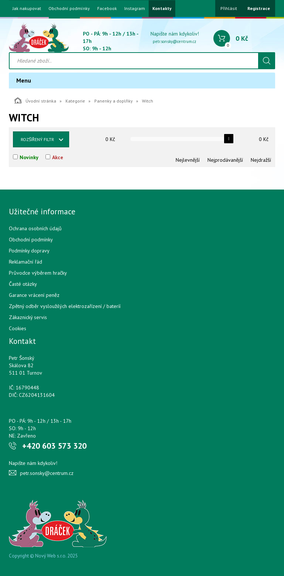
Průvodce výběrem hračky (38, 272)
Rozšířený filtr (37, 139)
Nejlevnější (188, 160)
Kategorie (75, 101)
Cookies (17, 328)
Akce (57, 157)
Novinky (29, 157)
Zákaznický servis (28, 317)
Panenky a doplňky (113, 101)
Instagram (134, 8)
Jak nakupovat (27, 8)
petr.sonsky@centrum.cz (174, 41)
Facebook (107, 8)
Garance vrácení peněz (34, 295)
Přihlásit (228, 8)
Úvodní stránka (35, 100)
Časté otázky (23, 284)
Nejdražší (261, 160)
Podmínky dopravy (29, 250)
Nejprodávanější (225, 160)
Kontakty (162, 8)
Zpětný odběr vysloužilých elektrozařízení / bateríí (65, 306)
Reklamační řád (25, 261)
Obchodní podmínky (69, 8)
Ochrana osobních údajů (35, 228)
